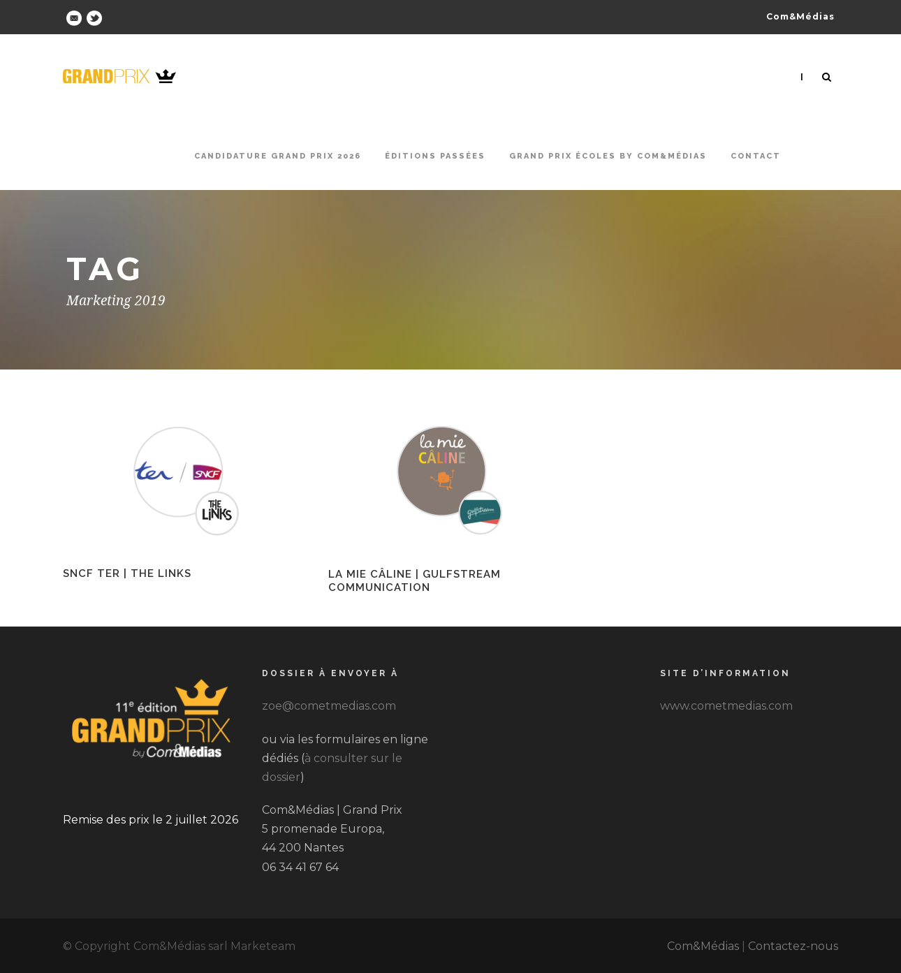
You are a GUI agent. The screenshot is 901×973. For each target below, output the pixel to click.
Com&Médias (703, 946)
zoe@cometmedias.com (329, 705)
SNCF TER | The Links (127, 573)
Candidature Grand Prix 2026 (277, 156)
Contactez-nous (793, 946)
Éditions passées (435, 156)
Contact (756, 156)
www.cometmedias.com (726, 705)
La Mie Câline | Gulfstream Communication (414, 581)
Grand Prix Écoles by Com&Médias (608, 156)
